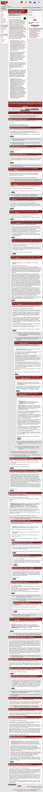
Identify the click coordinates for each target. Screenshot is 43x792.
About (2, 11)
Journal (35, 120)
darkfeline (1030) (13, 718)
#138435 (34, 259)
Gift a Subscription (35, 25)
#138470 (34, 621)
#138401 (31, 120)
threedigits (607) (14, 147)
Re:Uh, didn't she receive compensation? (26, 634)
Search (2, 16)
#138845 (37, 766)
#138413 (17, 495)
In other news (14, 698)
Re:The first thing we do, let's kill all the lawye (26, 179)
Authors (2, 15)
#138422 (20, 523)
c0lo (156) (12, 120)
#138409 (35, 129)
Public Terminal (32, 17)
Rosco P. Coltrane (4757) (14, 766)
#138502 (39, 379)
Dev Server (3, 41)
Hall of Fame (3, 18)
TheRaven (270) (14, 472)
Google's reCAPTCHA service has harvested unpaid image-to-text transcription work (35, 31)
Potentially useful (18, 637)
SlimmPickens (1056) (15, 213)
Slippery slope (17, 717)
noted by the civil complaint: (34, 33)
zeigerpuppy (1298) (15, 583)
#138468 (34, 147)
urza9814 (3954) (14, 738)
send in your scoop (27, 7)
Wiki (2, 38)
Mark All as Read (34, 109)
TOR (2, 42)
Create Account (4, 22)
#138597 (15, 605)
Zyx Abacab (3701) (14, 129)
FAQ (2, 12)
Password (30, 14)
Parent (12, 136)
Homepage (29, 306)
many (35, 352)
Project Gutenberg (32, 202)
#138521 (31, 699)
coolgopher (37, 691)
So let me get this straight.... (20, 455)
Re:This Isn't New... (19, 517)
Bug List (2, 40)
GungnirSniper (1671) (14, 171)
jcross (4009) (12, 638)
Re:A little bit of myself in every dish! (25, 668)
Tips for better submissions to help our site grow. (19, 177)
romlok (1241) (19, 379)
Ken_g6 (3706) (13, 200)
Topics (2, 14)
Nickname (30, 12)
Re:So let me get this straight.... (20, 458)
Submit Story (3, 19)
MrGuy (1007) (12, 699)
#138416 (35, 213)
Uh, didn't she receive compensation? (25, 618)
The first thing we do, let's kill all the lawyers (26, 168)
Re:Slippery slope (16, 736)
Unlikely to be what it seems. (21, 706)
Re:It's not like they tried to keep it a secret (23, 198)
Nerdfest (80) (14, 224)
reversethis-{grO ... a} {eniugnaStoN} (28, 305)
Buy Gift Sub (3, 21)
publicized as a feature (33, 34)
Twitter (2, 36)
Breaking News (4, 28)
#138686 (33, 718)
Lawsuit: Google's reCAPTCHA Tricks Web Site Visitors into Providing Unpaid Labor (17, 11)
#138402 (34, 171)
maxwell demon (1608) (16, 185)
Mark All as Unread (25, 110)
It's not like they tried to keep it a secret (23, 194)
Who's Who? (3, 39)
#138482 (30, 345)
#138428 (38, 544)
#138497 (33, 472)
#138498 (36, 569)
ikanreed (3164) (14, 155)
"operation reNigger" (23, 781)
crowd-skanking (14, 694)
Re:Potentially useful (16, 656)
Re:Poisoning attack (20, 127)
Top (29, 105)
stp (33, 599)
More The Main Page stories (34, 36)
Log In (2, 23)
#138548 (33, 155)
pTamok (25, 447)
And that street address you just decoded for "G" (22, 115)
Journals (2, 13)
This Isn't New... (18, 493)
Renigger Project (28, 131)
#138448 (36, 583)
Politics (2, 32)
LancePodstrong (17, 195)
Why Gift (35, 26)
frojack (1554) (16, 242)
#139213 (34, 738)
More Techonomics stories (34, 35)
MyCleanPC (36, 174)
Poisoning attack (18, 119)
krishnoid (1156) (14, 621)
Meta (2, 31)
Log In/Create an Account (22, 105)
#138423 (34, 224)
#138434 (31, 638)
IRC (1, 37)
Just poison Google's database (18, 764)
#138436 (35, 242)
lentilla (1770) (14, 259)
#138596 (37, 185)
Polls (2, 17)
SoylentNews (4, 3)
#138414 (33, 200)
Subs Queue (3, 20)
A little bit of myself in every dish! (23, 659)
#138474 (25, 306)
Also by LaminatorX (32, 37)
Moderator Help (12, 784)
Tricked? (12, 709)
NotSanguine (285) (17, 305)
